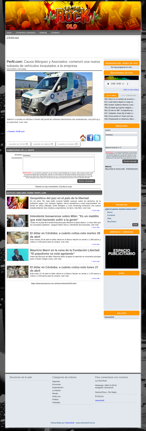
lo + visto (111, 95)
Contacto (55, 32)
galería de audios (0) (68, 144)
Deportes (56, 381)
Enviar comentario (86, 181)
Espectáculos (57, 387)
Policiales (56, 402)
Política (55, 399)
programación (113, 63)
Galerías (43, 32)
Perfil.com (56, 396)
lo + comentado (128, 95)
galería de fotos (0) (18, 144)
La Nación (56, 390)
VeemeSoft (109, 317)
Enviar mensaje (130, 161)
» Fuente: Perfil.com (16, 131)
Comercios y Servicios (25, 32)
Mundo (55, 393)
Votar (135, 225)
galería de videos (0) (43, 144)
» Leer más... (96, 210)
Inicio (9, 32)
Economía (56, 384)
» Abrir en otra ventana (131, 90)
